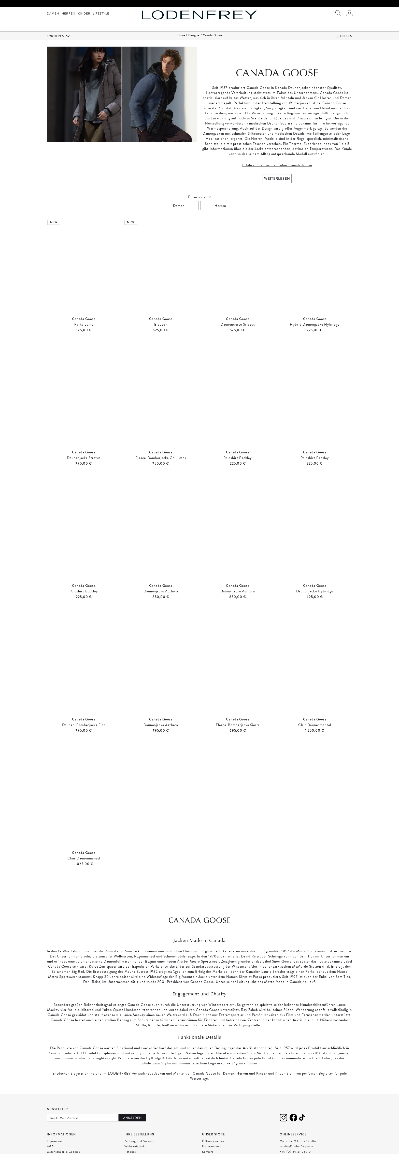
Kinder (84, 13)
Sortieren (56, 36)
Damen (53, 13)
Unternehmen (211, 1146)
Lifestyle (101, 13)
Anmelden (132, 1118)
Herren (68, 13)
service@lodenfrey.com (296, 1146)
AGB (50, 1146)
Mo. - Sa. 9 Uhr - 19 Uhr (298, 1141)
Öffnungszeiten (213, 1141)
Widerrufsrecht (135, 1146)
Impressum (54, 1141)
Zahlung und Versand (139, 1141)
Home (181, 35)
